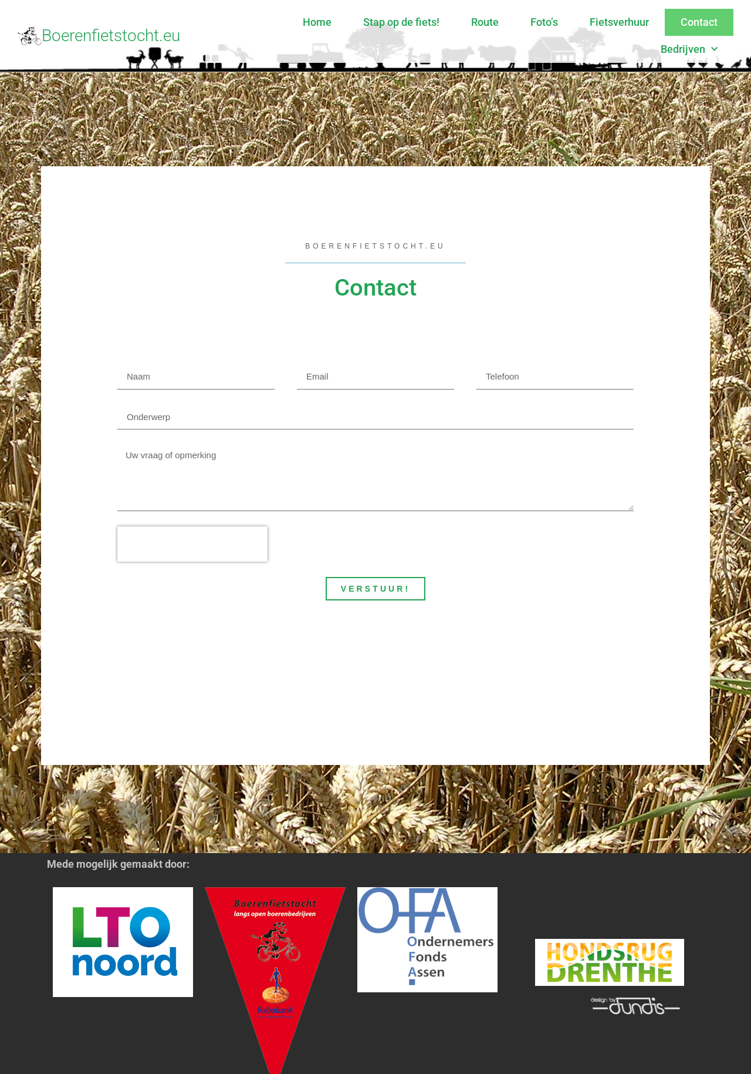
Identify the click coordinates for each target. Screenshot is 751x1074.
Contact (699, 22)
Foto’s (544, 22)
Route (485, 22)
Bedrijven (689, 49)
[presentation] (192, 544)
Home (317, 22)
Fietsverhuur (619, 22)
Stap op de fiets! (401, 22)
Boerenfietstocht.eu (111, 35)
